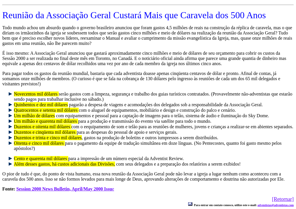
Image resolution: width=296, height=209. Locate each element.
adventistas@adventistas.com (276, 205)
